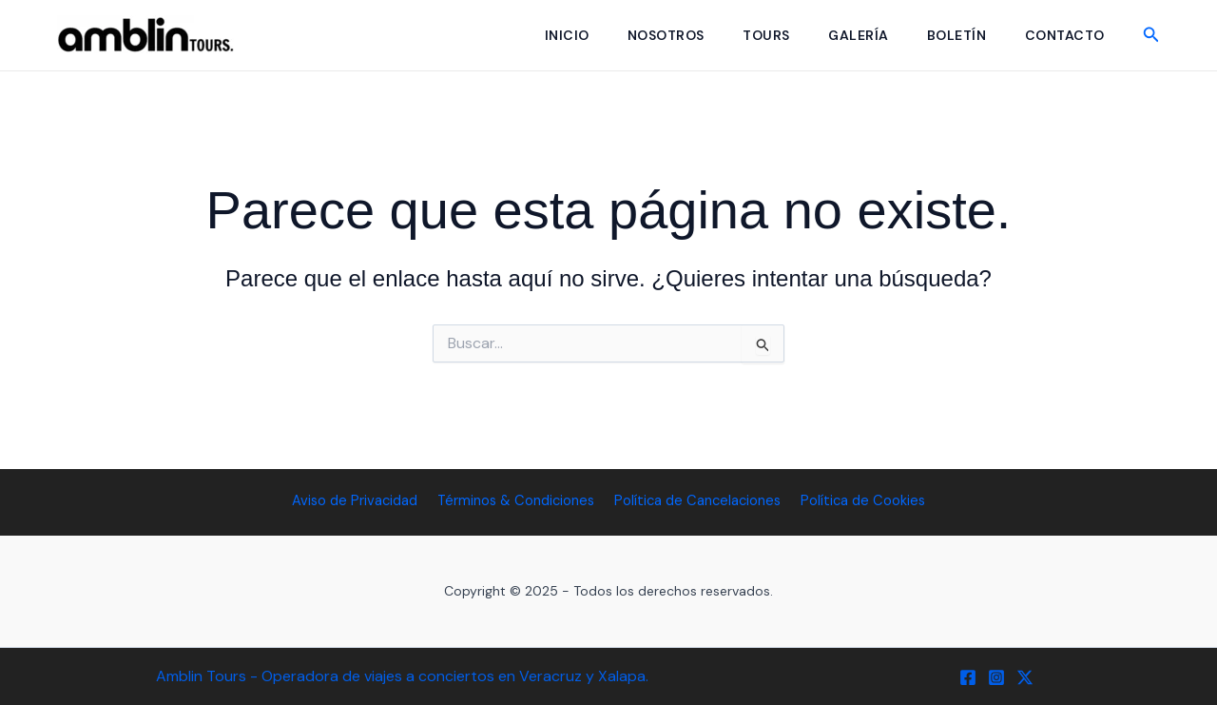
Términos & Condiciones (517, 500)
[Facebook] (967, 677)
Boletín (951, 35)
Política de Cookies (860, 500)
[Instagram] (996, 677)
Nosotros (649, 35)
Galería (850, 35)
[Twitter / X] (1024, 677)
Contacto (1063, 35)
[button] (1151, 36)
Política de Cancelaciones (697, 500)
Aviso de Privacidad (358, 500)
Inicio (547, 35)
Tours (754, 35)
